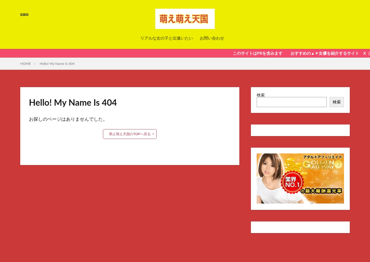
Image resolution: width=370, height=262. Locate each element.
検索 (261, 94)
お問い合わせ (212, 38)
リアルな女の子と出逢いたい (166, 38)
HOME (25, 63)
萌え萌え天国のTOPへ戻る (130, 134)
